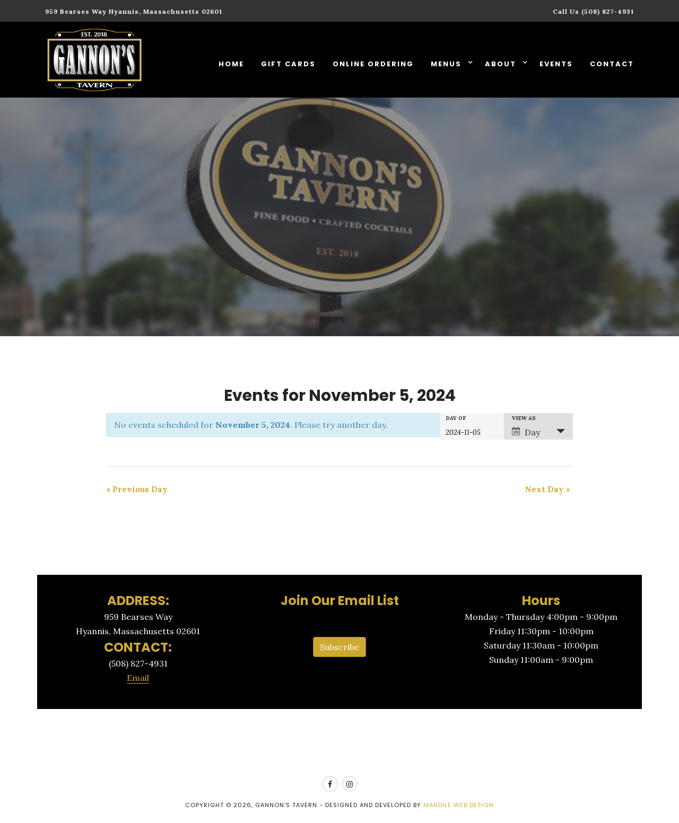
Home (231, 64)
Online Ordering (373, 64)
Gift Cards (288, 64)
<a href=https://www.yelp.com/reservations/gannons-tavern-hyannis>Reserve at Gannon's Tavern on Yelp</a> (339, 743)
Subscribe (339, 647)
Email (138, 677)
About (502, 64)
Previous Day (137, 489)
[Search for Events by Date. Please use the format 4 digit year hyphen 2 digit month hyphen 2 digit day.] (472, 431)
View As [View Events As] (524, 418)
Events (556, 64)
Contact (612, 64)
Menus (447, 64)
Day (526, 432)
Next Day (547, 489)
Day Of (456, 418)
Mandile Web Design (458, 805)
